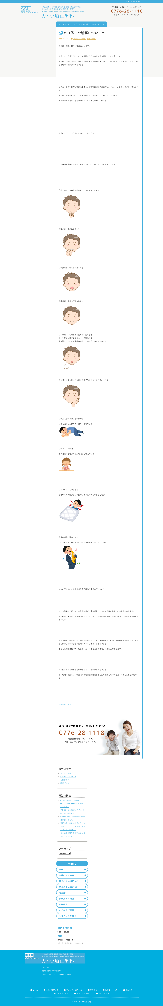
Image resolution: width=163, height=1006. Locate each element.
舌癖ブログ (91, 39)
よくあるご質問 (66, 910)
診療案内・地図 (66, 898)
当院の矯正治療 (66, 875)
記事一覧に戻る (65, 704)
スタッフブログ (79, 39)
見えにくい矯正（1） (69, 881)
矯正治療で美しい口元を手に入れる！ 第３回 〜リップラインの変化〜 (72, 826)
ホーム (128, 1)
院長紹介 (63, 892)
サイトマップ (137, 1)
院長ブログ (64, 783)
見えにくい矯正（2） (69, 887)
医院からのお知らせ (68, 777)
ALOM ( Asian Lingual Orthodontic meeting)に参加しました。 (72, 803)
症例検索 (63, 904)
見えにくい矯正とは (74, 990)
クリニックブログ (73, 24)
